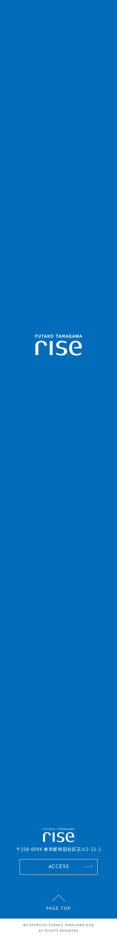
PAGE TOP (58, 908)
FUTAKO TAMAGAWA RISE (71, 925)
